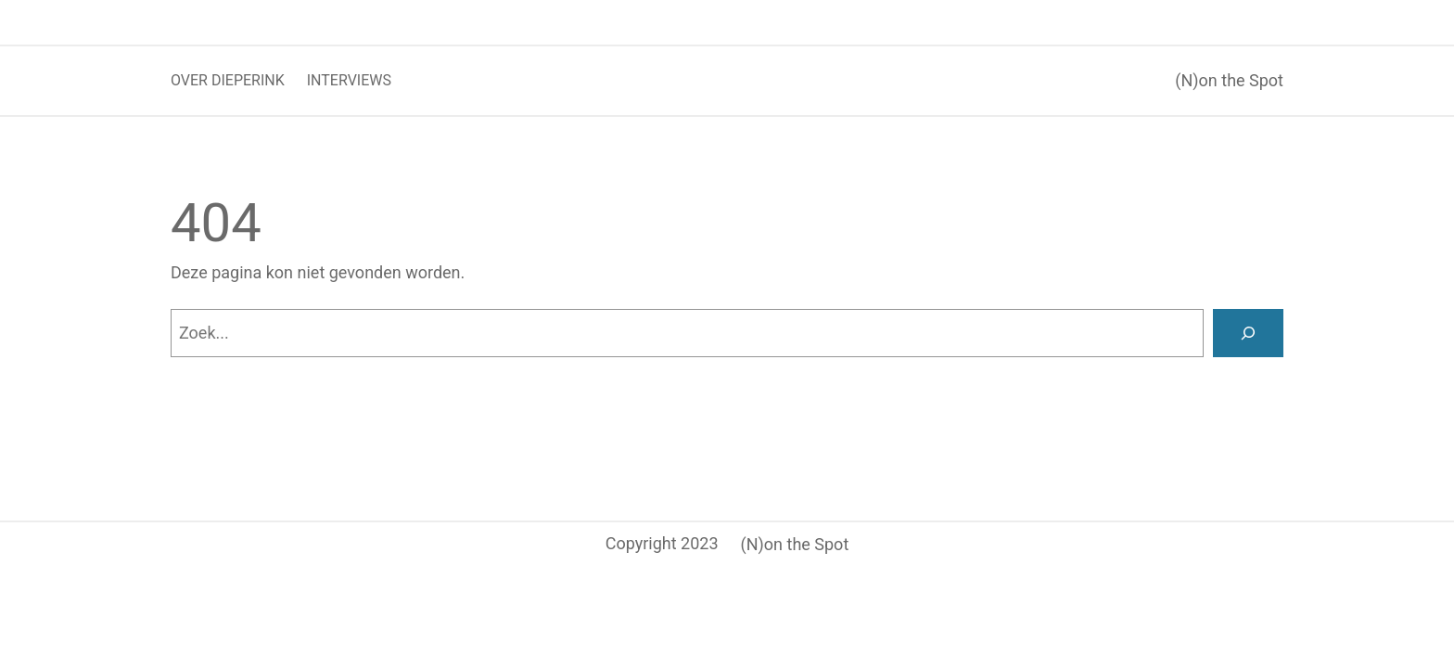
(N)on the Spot (1229, 80)
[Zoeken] (1248, 333)
